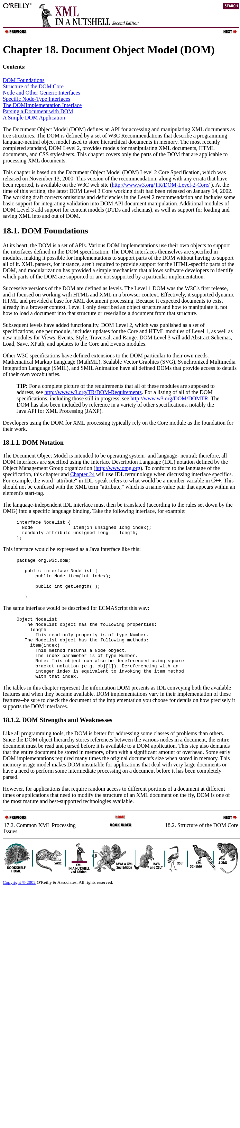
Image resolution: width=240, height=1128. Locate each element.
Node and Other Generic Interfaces (41, 93)
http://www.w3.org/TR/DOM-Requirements (92, 392)
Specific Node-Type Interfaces (36, 99)
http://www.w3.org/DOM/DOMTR (169, 398)
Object (45, 456)
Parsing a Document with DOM (38, 111)
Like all (12, 758)
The (8, 456)
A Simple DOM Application (34, 118)
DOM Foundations (23, 80)
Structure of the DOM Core (33, 86)
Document (25, 456)
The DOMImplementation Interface (42, 105)
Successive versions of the (32, 288)
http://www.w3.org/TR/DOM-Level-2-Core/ (161, 185)
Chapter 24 (82, 474)
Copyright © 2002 (19, 907)
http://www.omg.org (117, 468)
